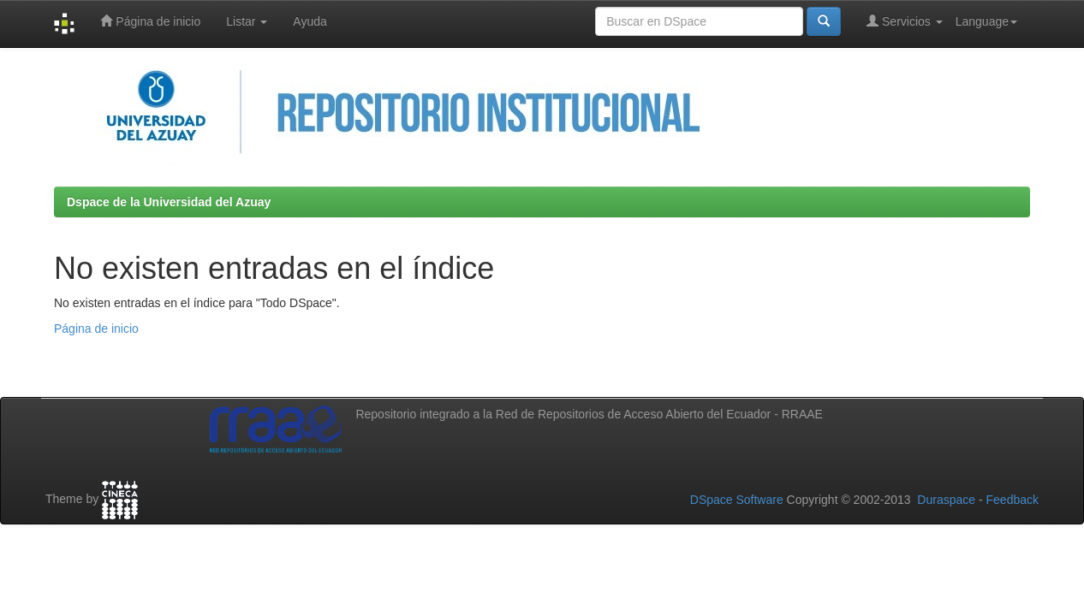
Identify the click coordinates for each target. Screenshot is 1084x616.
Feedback (1012, 499)
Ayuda (309, 21)
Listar (246, 21)
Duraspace (946, 499)
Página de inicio (150, 21)
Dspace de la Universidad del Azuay (169, 202)
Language (986, 21)
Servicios (905, 21)
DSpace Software (736, 499)
